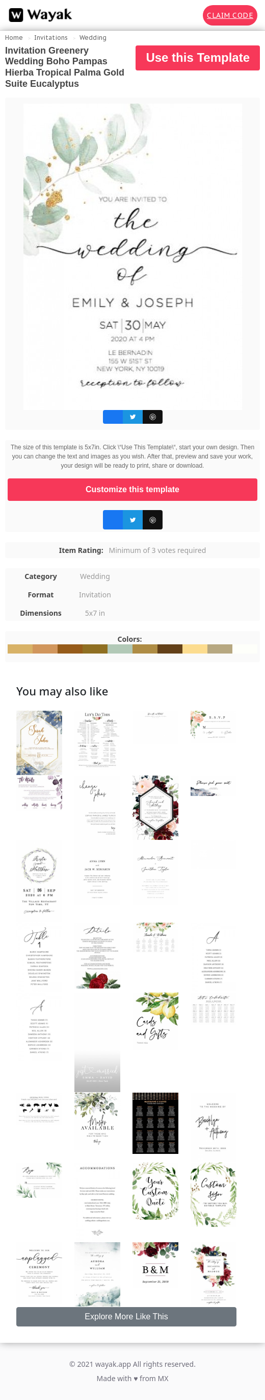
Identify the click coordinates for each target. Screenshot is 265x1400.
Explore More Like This (126, 1316)
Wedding (93, 37)
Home (14, 37)
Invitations (51, 37)
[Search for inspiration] (188, 15)
